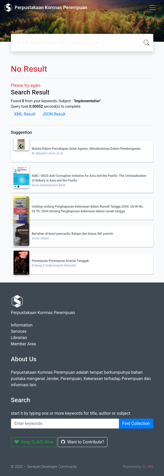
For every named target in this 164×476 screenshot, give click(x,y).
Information (22, 325)
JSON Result (53, 114)
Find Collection (136, 423)
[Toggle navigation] (152, 7)
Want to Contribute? (82, 441)
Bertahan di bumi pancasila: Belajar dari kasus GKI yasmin (72, 234)
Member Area (23, 343)
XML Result (24, 114)
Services (19, 331)
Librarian (19, 337)
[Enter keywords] (65, 424)
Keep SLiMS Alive (33, 441)
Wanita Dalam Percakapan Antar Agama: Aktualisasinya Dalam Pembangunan (86, 148)
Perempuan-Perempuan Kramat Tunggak (60, 261)
